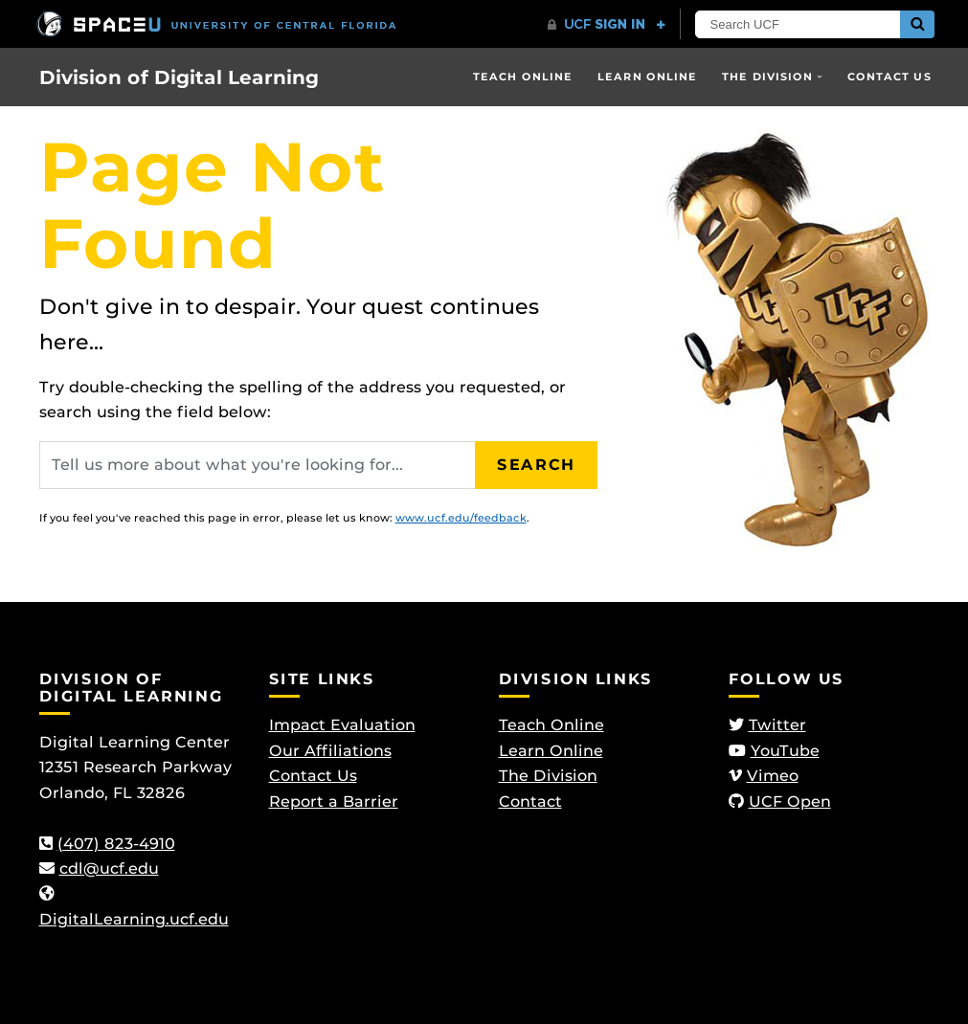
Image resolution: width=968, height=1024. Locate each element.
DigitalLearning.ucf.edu (134, 919)
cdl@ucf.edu (109, 868)
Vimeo (773, 776)
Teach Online (523, 76)
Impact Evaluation (342, 725)
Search (536, 465)
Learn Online (647, 76)
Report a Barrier (333, 801)
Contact (530, 801)
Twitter (777, 725)
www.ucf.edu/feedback (461, 517)
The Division (767, 76)
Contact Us (889, 76)
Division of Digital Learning (179, 77)
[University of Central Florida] (216, 23)
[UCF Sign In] (606, 25)
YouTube (785, 751)
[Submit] (917, 24)
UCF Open (790, 801)
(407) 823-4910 (116, 844)
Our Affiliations (330, 751)
